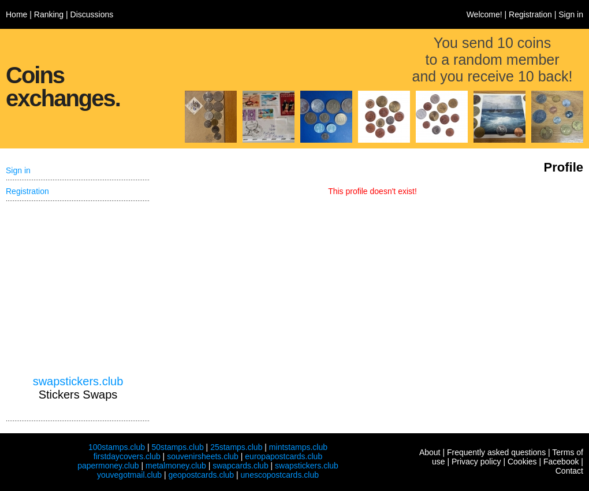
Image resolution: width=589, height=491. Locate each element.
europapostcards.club (283, 456)
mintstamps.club (298, 447)
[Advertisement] (78, 288)
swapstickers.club (78, 381)
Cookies (522, 461)
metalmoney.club (176, 465)
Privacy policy (476, 461)
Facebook (561, 461)
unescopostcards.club (280, 474)
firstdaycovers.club (127, 456)
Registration (530, 14)
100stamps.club (116, 447)
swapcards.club (241, 465)
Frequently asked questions (496, 452)
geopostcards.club (201, 474)
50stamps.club (177, 447)
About (430, 452)
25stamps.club (236, 447)
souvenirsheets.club (202, 456)
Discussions (92, 14)
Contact (569, 470)
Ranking (49, 14)
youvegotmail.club (129, 474)
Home (16, 14)
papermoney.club (108, 465)
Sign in (570, 14)
